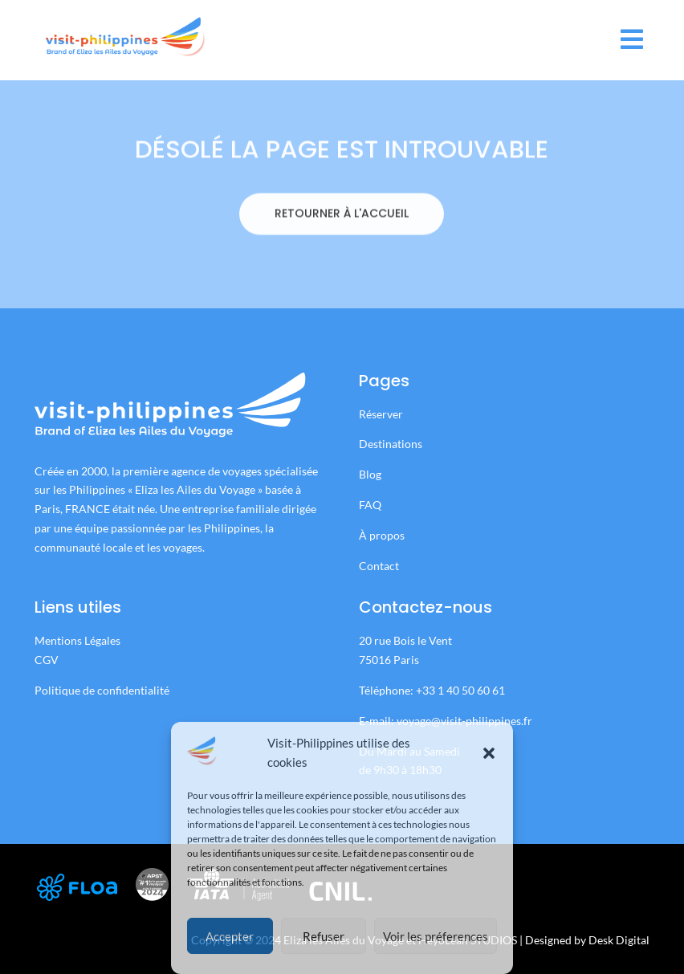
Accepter (230, 936)
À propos (382, 535)
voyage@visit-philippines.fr (464, 720)
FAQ (370, 504)
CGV (47, 659)
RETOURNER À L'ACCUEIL (342, 242)
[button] (489, 753)
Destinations (390, 443)
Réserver (382, 414)
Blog (370, 474)
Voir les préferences (435, 936)
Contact (379, 566)
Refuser (323, 936)
